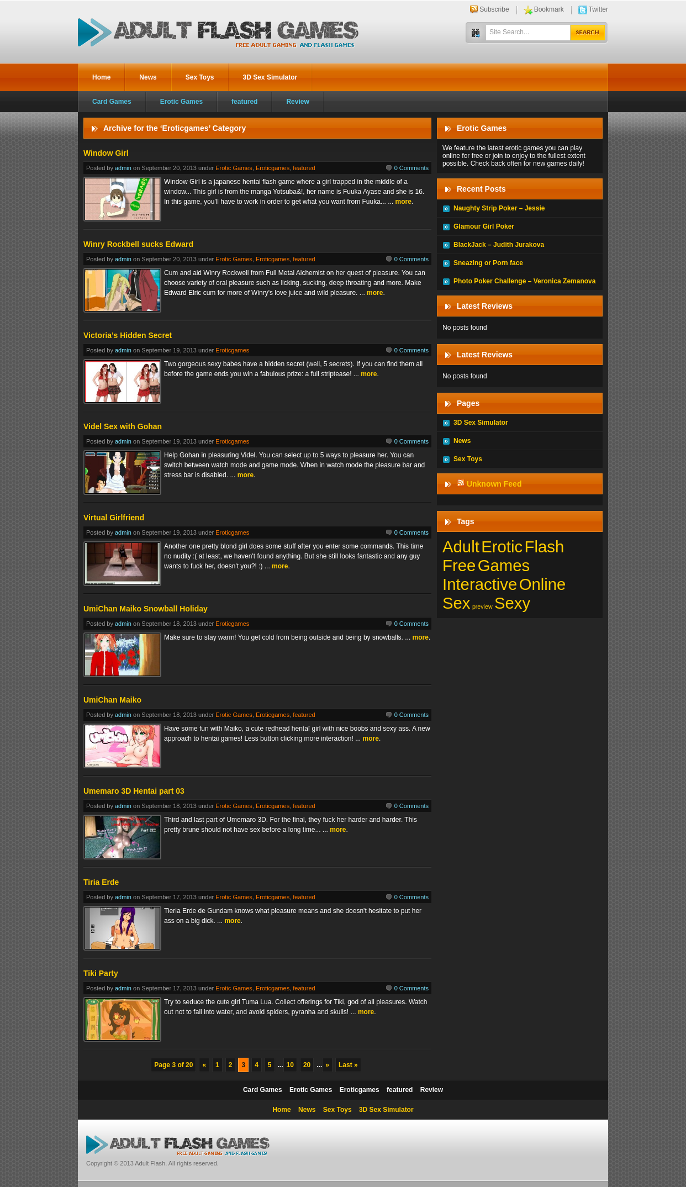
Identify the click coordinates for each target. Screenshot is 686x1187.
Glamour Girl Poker (483, 226)
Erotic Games (181, 101)
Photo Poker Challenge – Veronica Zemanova (524, 281)
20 (306, 1065)
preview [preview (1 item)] (482, 606)
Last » (348, 1065)
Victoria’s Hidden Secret (127, 335)
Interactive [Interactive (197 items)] (479, 584)
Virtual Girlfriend (113, 517)
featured (244, 101)
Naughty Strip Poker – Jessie (499, 208)
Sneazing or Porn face (488, 263)
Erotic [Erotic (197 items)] (502, 546)
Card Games (111, 101)
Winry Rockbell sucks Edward (138, 244)
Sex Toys (200, 77)
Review (297, 101)
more (403, 201)
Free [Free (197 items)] (459, 565)
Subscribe (494, 9)
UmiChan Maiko (112, 699)
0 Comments (411, 168)
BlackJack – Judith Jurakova (498, 245)
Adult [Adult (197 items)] (460, 546)
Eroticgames (272, 168)
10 (290, 1065)
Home (101, 77)
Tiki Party (100, 973)
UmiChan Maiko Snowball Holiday (145, 608)
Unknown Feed (494, 483)
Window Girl (106, 153)
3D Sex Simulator (270, 77)
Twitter (598, 9)
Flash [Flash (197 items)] (544, 546)
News (147, 77)
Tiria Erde (101, 882)
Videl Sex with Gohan (122, 426)
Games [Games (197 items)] (504, 565)
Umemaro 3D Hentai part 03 (133, 791)
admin (123, 168)
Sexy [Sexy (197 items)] (512, 603)
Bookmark (549, 9)
